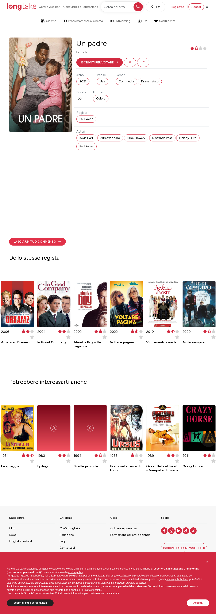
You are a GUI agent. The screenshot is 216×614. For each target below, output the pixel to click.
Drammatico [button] (150, 81)
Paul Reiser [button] (86, 146)
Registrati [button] (178, 7)
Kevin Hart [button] (86, 138)
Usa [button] (102, 81)
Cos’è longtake (70, 528)
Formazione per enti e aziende (130, 535)
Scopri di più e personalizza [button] (30, 602)
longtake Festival (20, 541)
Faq (62, 541)
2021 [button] (83, 81)
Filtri (155, 7)
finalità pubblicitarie (177, 579)
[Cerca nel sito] (122, 6)
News (12, 535)
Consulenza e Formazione (80, 7)
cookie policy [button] (75, 572)
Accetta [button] (197, 602)
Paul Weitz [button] (86, 119)
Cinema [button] (48, 21)
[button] (99, 62)
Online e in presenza (123, 528)
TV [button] (142, 21)
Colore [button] (100, 98)
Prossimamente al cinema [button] (83, 21)
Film (12, 528)
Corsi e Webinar (49, 7)
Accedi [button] (196, 7)
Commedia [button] (126, 81)
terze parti (62, 575)
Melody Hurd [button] (187, 138)
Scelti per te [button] (164, 21)
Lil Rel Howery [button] (136, 138)
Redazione (67, 535)
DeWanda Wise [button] (162, 138)
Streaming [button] (120, 21)
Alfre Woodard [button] (110, 138)
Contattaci (67, 548)
